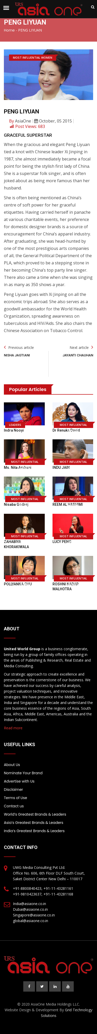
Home (9, 30)
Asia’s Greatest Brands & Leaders (33, 822)
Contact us (14, 806)
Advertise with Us (19, 781)
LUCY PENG (62, 542)
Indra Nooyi (14, 430)
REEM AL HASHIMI (68, 504)
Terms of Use (15, 797)
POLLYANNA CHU (18, 584)
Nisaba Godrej (16, 504)
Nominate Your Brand (23, 773)
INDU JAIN (61, 467)
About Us (12, 764)
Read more (13, 727)
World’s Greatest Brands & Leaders (35, 814)
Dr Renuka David (66, 430)
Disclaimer (13, 789)
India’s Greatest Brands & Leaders (34, 830)
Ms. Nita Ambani (17, 467)
